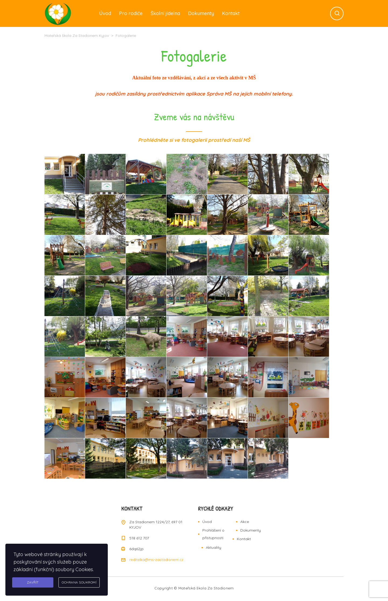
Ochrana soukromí (79, 582)
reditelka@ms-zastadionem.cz (156, 559)
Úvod (105, 13)
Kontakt (231, 13)
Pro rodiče (131, 13)
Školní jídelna (165, 13)
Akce (244, 521)
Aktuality (213, 547)
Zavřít (33, 582)
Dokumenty (201, 13)
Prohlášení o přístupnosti (213, 534)
